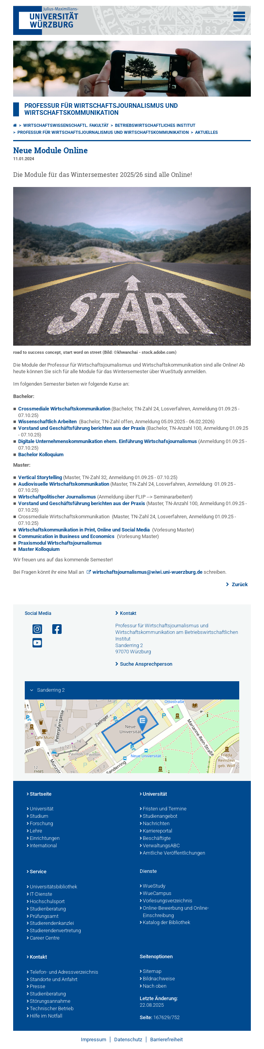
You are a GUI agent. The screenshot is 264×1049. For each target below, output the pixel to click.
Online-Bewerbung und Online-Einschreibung (174, 912)
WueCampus (155, 893)
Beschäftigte (155, 838)
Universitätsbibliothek (52, 887)
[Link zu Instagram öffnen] (34, 629)
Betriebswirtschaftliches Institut (155, 125)
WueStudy (152, 886)
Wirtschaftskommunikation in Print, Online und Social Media (84, 530)
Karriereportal (156, 831)
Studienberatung (46, 909)
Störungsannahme (48, 1001)
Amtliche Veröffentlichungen (172, 853)
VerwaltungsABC (160, 846)
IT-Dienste (39, 894)
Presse (36, 986)
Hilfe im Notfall (44, 1016)
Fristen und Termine (163, 809)
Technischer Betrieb (50, 1009)
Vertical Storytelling (40, 477)
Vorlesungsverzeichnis (166, 901)
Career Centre (43, 938)
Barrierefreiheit (166, 1039)
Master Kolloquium (39, 549)
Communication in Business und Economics (66, 536)
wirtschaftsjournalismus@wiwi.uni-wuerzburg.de (147, 572)
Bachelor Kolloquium (41, 454)
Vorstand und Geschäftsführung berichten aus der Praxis (81, 428)
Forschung (40, 824)
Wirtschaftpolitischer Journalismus (57, 497)
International (42, 846)
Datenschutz (128, 1039)
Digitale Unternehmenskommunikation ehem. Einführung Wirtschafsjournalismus (107, 441)
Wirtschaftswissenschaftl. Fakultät (66, 125)
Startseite (39, 794)
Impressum (93, 1039)
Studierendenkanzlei (50, 923)
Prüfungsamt (42, 916)
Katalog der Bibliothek (165, 922)
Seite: (146, 1017)
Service (36, 872)
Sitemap (150, 971)
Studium (37, 816)
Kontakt (128, 613)
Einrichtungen (43, 838)
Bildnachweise (157, 979)
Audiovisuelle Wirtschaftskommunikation (63, 484)
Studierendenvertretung (54, 931)
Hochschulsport (46, 901)
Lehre (34, 831)
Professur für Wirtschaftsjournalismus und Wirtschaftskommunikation (101, 109)
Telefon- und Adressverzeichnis (62, 972)
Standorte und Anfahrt (52, 979)
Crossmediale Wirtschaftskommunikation (64, 409)
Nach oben (153, 986)
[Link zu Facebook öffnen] (54, 629)
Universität (40, 809)
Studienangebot (158, 816)
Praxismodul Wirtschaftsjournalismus (60, 543)
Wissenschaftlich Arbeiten (47, 421)
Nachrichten (155, 824)
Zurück (239, 584)
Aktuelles (206, 132)
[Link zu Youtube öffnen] (34, 643)
